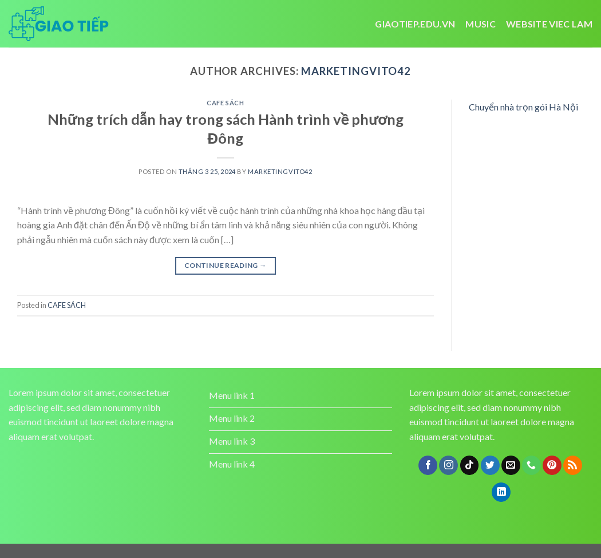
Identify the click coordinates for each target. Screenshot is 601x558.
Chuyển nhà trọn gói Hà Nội (523, 106)
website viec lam (549, 23)
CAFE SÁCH (225, 102)
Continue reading (225, 265)
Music (480, 23)
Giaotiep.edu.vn (415, 23)
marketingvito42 (356, 71)
